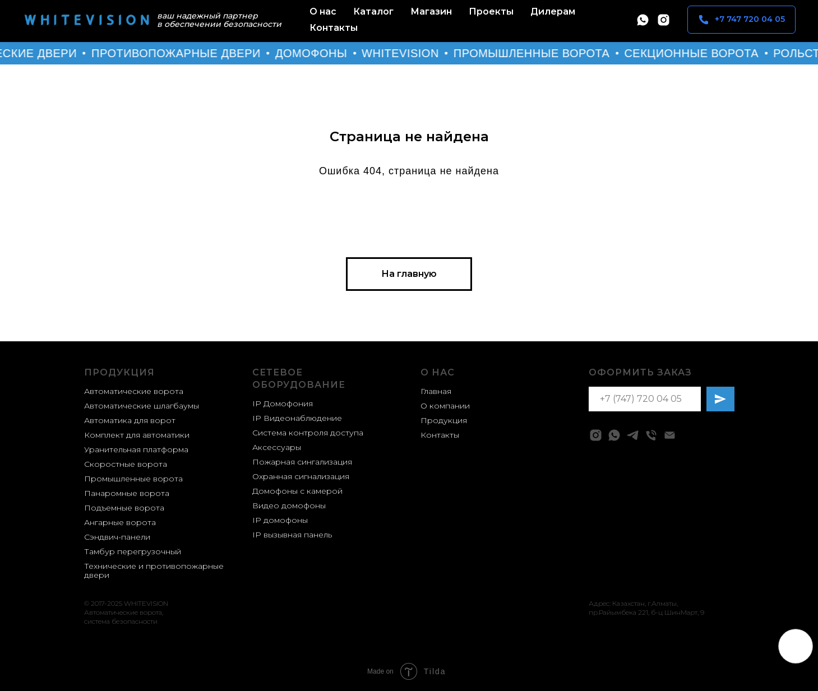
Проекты (491, 11)
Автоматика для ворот (129, 420)
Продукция (119, 372)
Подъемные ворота (124, 508)
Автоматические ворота (133, 391)
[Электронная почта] (670, 435)
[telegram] (633, 435)
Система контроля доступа (307, 433)
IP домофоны (280, 520)
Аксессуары (276, 447)
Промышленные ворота (133, 479)
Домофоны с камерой (297, 491)
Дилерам (552, 11)
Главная (435, 391)
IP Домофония (282, 403)
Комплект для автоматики (137, 435)
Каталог (373, 11)
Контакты (333, 27)
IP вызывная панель (292, 535)
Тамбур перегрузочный (132, 551)
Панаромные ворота (126, 493)
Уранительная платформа (136, 449)
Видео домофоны (289, 505)
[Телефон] (651, 435)
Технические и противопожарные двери (154, 570)
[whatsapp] (643, 20)
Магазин (431, 11)
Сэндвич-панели (117, 537)
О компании (445, 406)
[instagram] (664, 20)
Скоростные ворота (125, 464)
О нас (322, 11)
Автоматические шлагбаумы (141, 406)
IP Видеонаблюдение (297, 418)
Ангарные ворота (120, 522)
